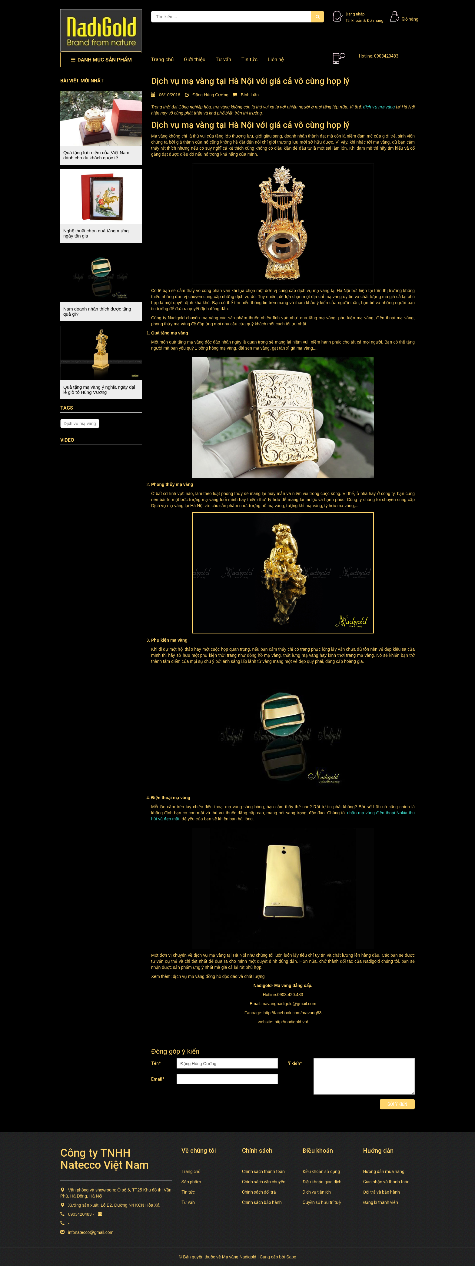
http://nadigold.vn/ (291, 1021)
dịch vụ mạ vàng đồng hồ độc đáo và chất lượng (219, 976)
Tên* (156, 1063)
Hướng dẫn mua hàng (383, 1171)
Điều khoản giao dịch (322, 1181)
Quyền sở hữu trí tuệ (322, 1202)
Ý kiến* (295, 1063)
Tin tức (188, 1192)
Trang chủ (162, 59)
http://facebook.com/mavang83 (292, 1012)
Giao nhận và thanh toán (386, 1181)
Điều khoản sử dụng (321, 1171)
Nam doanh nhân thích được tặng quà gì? (97, 311)
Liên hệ (276, 59)
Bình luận (246, 94)
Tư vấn (223, 59)
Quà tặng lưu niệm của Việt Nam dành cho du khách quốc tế (96, 155)
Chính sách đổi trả (259, 1192)
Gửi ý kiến (397, 1104)
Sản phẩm (191, 1181)
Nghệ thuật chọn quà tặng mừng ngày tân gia (96, 233)
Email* (157, 1079)
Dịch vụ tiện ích (317, 1192)
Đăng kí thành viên (380, 1202)
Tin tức (249, 59)
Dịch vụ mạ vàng (80, 423)
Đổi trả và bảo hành (381, 1192)
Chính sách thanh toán (263, 1171)
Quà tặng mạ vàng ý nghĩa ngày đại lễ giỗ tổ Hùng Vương (99, 389)
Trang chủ (191, 1171)
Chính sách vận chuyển (263, 1181)
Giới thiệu (194, 59)
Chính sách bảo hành (262, 1202)
